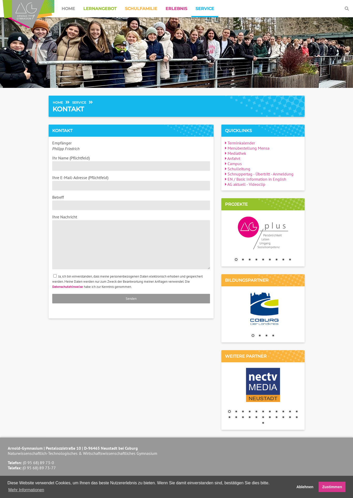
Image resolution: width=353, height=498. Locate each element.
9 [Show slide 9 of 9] (290, 260)
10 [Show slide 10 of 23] (290, 412)
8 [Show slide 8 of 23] (276, 412)
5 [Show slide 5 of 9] (263, 260)
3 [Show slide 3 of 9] (249, 260)
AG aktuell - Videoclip (245, 184)
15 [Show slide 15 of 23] (249, 417)
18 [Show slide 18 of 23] (270, 417)
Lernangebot (100, 8)
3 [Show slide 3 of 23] (243, 412)
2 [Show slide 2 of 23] (236, 412)
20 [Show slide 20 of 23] (283, 417)
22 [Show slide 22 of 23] (296, 417)
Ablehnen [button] (304, 487)
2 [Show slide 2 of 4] (259, 336)
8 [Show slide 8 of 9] (283, 260)
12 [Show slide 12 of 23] (229, 417)
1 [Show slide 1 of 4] (253, 336)
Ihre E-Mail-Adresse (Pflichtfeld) (131, 182)
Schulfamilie (141, 8)
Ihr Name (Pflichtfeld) (131, 163)
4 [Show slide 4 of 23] (249, 412)
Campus (233, 163)
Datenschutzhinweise (67, 287)
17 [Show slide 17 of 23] (263, 417)
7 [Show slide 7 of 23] (270, 412)
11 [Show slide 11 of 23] (296, 412)
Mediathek (235, 153)
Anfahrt (232, 158)
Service (205, 8)
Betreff (131, 202)
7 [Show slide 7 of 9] (276, 260)
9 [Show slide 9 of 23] (283, 412)
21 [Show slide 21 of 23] (290, 417)
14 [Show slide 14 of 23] (243, 417)
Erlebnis (176, 8)
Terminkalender (240, 142)
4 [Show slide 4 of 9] (256, 260)
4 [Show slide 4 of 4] (273, 336)
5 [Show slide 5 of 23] (256, 412)
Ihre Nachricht (131, 241)
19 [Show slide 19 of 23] (276, 417)
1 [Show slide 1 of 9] (236, 260)
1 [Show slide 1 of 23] (229, 412)
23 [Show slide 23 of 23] (263, 423)
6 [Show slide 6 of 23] (263, 412)
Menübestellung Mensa (247, 148)
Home (68, 8)
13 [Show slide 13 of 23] (236, 417)
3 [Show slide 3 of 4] (266, 336)
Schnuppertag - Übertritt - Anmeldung (259, 174)
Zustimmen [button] (332, 487)
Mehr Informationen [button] (26, 490)
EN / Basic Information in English (255, 179)
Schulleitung (237, 168)
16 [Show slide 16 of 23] (256, 417)
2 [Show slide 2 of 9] (243, 260)
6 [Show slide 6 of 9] (270, 260)
